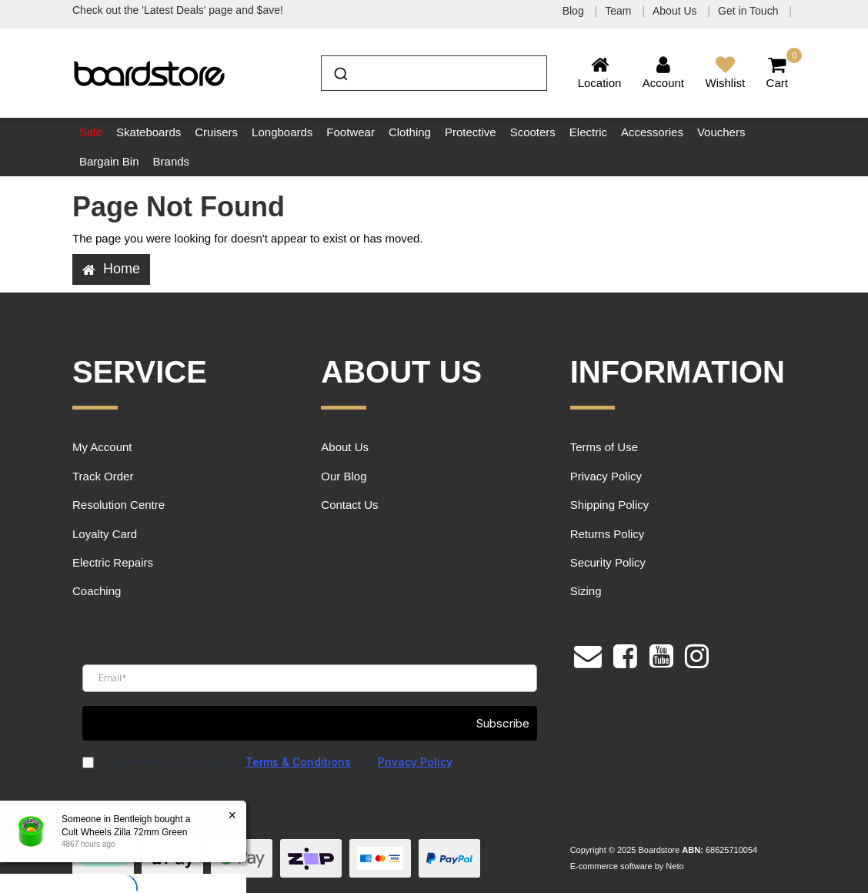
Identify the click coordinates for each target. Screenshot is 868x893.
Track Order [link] (102, 476)
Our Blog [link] (343, 476)
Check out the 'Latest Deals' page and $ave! (177, 10)
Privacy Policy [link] (606, 476)
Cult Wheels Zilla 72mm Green (124, 832)
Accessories (652, 132)
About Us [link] (345, 446)
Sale (90, 132)
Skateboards (148, 132)
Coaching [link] (96, 590)
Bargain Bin (109, 161)
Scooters (533, 132)
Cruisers (216, 132)
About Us (676, 11)
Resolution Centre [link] (118, 504)
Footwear (350, 132)
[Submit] (340, 72)
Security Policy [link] (608, 562)
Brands (171, 161)
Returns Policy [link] (607, 533)
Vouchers (721, 132)
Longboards (282, 132)
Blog (575, 11)
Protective (470, 132)
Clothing (410, 132)
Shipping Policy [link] (609, 504)
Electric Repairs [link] (112, 562)
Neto (674, 866)
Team (619, 11)
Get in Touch (749, 11)
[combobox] (433, 73)
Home (111, 268)
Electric (588, 132)
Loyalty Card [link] (104, 533)
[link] (625, 654)
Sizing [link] (586, 590)
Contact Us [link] (349, 504)
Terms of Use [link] (604, 446)
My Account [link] (102, 446)
